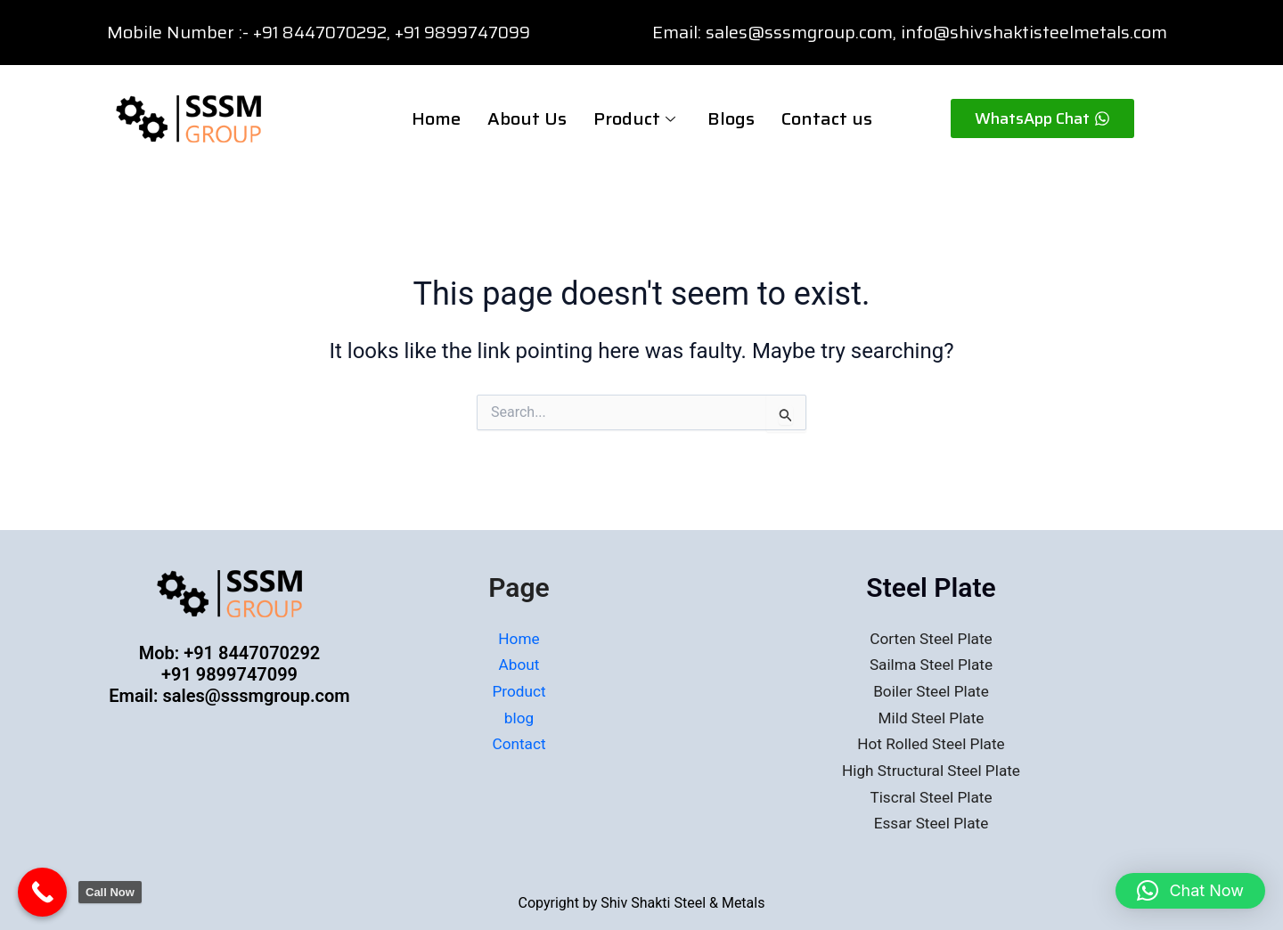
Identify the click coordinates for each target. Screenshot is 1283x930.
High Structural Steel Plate (931, 770)
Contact (519, 743)
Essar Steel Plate (931, 822)
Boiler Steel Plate (931, 690)
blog (519, 717)
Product (634, 118)
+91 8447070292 (324, 32)
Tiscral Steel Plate (931, 796)
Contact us (826, 118)
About (519, 664)
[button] (1190, 891)
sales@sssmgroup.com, (801, 32)
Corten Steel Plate (931, 638)
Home (436, 118)
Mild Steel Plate (931, 717)
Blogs (731, 118)
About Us (527, 118)
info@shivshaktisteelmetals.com (1034, 32)
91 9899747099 (481, 32)
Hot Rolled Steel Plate (931, 743)
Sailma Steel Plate (931, 664)
